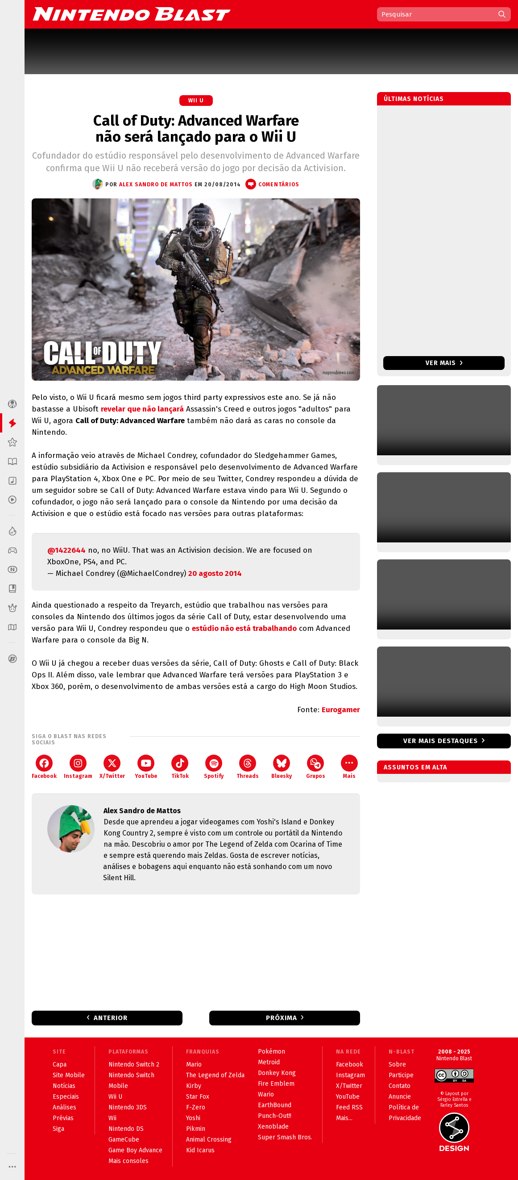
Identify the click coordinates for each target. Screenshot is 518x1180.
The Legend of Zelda (215, 1075)
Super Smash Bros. (285, 1137)
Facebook (44, 767)
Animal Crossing (209, 1139)
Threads (247, 767)
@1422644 (66, 550)
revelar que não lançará (142, 409)
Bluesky (281, 767)
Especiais (66, 1096)
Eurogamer (341, 709)
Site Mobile (69, 1075)
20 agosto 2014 (215, 573)
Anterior (111, 1018)
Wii (112, 1118)
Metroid (269, 1062)
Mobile (118, 1086)
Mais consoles (128, 1161)
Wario (266, 1094)
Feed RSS (349, 1107)
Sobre (397, 1064)
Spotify (214, 767)
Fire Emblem (276, 1084)
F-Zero (195, 1107)
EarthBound (274, 1105)
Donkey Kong (277, 1073)
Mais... (344, 1118)
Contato (399, 1086)
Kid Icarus (200, 1150)
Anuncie (400, 1096)
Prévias (63, 1118)
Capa (59, 1064)
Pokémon (271, 1051)
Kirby (193, 1086)
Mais (349, 767)
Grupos (315, 767)
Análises (64, 1107)
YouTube (146, 767)
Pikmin (195, 1129)
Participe (401, 1075)
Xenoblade (273, 1126)
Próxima (281, 1018)
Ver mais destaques (440, 741)
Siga (58, 1129)
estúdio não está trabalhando (244, 628)
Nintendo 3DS (127, 1107)
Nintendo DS (126, 1129)
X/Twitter (112, 767)
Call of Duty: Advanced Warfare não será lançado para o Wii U (196, 129)
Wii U (196, 100)
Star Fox (197, 1096)
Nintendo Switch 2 (133, 1064)
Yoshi (193, 1118)
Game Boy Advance (135, 1150)
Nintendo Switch (131, 1075)
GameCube (123, 1139)
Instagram (78, 767)
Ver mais (444, 363)
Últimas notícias (414, 99)
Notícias (64, 1086)
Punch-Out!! (274, 1116)
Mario (194, 1064)
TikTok (180, 767)
